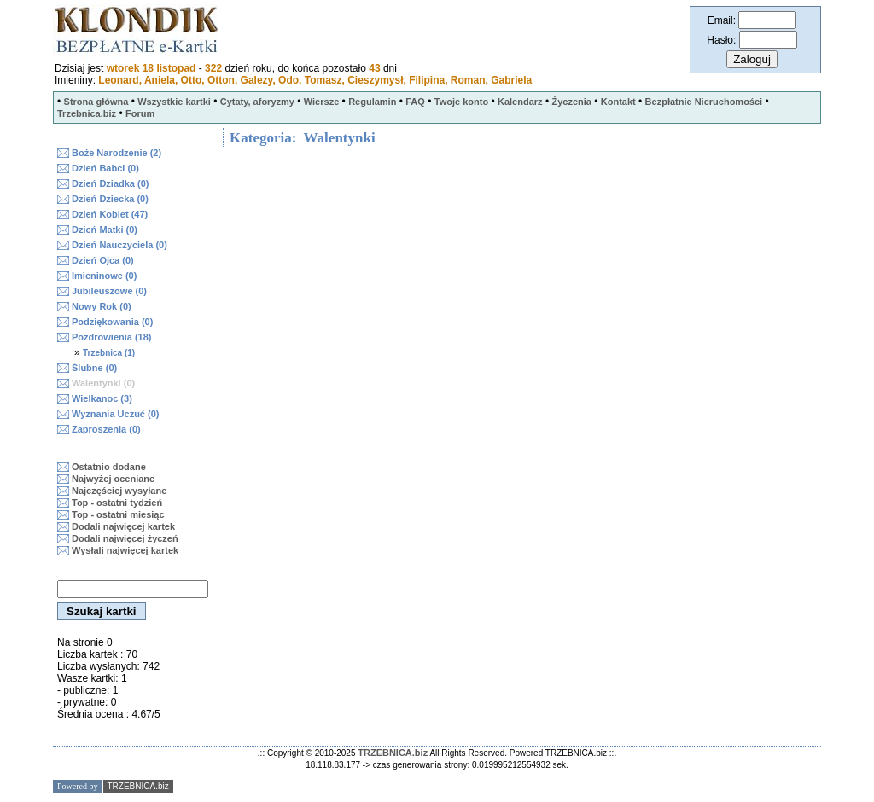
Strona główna (96, 101)
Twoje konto (461, 101)
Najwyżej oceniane (113, 479)
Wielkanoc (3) (102, 398)
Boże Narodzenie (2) (116, 153)
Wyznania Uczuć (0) (116, 414)
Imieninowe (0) (104, 275)
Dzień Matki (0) (104, 229)
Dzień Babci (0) (105, 168)
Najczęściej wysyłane (119, 490)
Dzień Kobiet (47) (110, 214)
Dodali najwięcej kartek (123, 526)
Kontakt (618, 101)
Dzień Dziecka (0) (110, 199)
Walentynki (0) (103, 383)
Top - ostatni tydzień (117, 502)
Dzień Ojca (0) (103, 260)
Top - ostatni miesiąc (118, 514)
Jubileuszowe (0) (109, 291)
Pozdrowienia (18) (112, 337)
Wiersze (321, 101)
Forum (139, 113)
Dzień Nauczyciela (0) (119, 245)
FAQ (415, 101)
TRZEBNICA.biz (393, 752)
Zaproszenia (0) (106, 429)
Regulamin (372, 101)
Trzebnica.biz (86, 113)
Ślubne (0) (94, 368)
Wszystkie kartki (174, 101)
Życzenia (571, 101)
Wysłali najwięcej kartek (125, 550)
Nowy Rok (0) (101, 306)
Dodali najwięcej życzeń (125, 538)
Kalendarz (520, 101)
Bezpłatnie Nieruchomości (704, 101)
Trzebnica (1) (109, 352)
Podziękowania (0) (112, 322)
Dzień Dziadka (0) (110, 183)
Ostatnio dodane (109, 467)
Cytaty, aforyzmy (257, 101)
